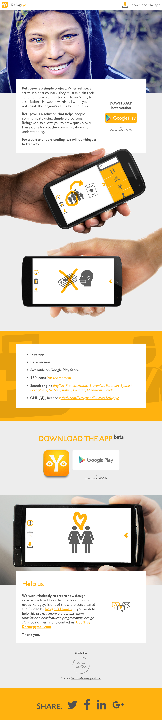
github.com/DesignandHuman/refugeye (89, 398)
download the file (121, 130)
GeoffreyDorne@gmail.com (86, 678)
